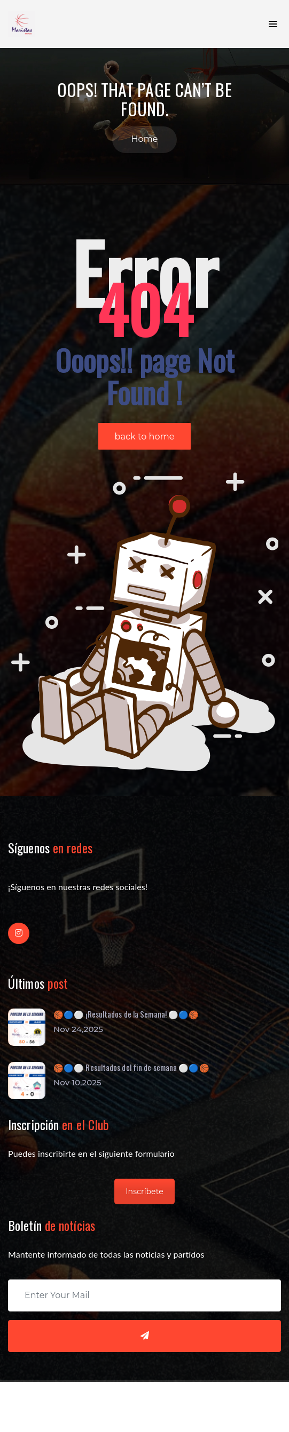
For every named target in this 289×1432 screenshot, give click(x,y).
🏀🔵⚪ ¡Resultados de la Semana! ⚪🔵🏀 (126, 1014)
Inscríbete (144, 1191)
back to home (145, 436)
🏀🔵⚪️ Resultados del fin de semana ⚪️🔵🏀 (131, 1067)
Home (144, 139)
